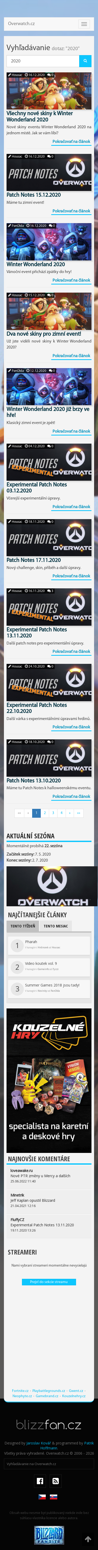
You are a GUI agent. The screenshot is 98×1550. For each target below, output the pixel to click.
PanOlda (16, 226)
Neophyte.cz (22, 1396)
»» (78, 813)
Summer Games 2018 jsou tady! (45, 989)
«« (19, 813)
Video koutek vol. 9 (35, 967)
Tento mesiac (56, 925)
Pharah (35, 945)
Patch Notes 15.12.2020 (34, 195)
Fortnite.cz (20, 1391)
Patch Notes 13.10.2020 (34, 781)
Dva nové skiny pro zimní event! (44, 334)
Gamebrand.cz (47, 1396)
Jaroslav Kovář (38, 1443)
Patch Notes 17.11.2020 (34, 560)
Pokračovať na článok (71, 142)
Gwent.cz (76, 1391)
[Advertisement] (49, 1340)
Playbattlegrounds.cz (48, 1391)
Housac (15, 75)
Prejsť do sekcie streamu (49, 1282)
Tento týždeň (22, 925)
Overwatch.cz (21, 23)
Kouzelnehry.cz (73, 1396)
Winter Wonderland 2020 (36, 265)
